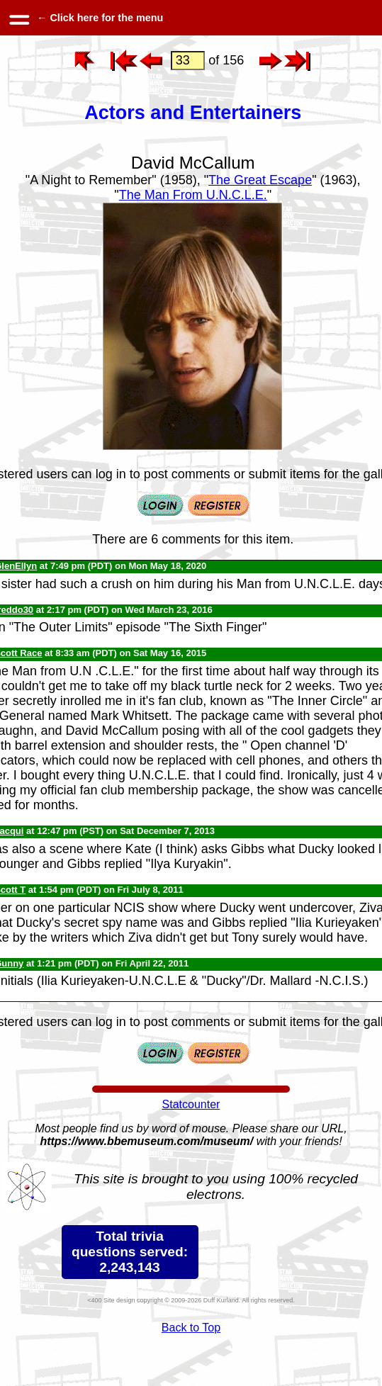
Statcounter (191, 1104)
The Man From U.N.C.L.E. (193, 195)
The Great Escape (260, 180)
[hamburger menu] (18, 18)
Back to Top (191, 1328)
